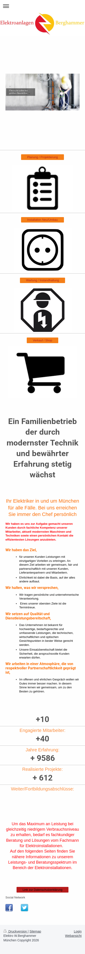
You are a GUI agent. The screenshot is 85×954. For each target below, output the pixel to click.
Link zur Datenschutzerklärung (43, 889)
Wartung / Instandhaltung (42, 280)
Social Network (15, 897)
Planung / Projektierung (42, 157)
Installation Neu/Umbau (42, 219)
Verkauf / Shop (42, 340)
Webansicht (73, 936)
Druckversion (15, 931)
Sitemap (35, 931)
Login (78, 931)
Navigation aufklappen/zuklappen (42, 6)
